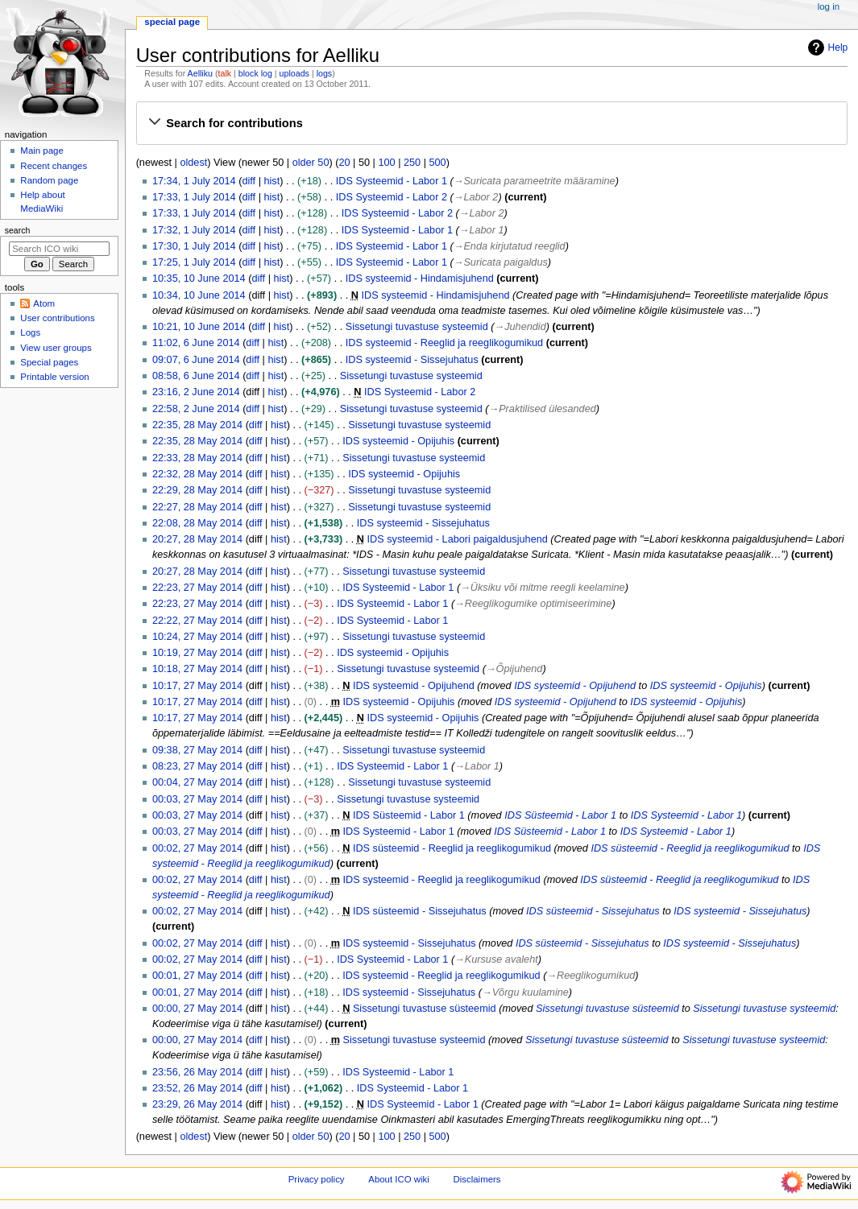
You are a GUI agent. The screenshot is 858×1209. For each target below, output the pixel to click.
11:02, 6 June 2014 (196, 343)
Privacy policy (316, 1179)
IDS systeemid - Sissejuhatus (412, 359)
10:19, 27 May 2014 (197, 652)
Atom (44, 303)
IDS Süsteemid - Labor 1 (409, 815)
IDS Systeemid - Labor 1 (391, 181)
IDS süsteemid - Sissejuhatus (420, 911)
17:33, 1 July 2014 (194, 197)
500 (437, 162)
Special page (172, 22)
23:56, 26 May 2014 (197, 1072)
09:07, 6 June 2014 (196, 359)
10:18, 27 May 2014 (197, 669)
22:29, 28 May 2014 (197, 490)
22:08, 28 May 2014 (197, 523)
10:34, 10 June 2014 (199, 295)
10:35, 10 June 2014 (199, 278)
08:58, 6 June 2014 (196, 376)
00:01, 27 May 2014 (197, 975)
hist (271, 181)
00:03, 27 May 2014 (197, 799)
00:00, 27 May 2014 (197, 1008)
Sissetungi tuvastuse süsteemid (424, 1008)
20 (344, 162)
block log (255, 73)
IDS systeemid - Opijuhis (398, 441)
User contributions (57, 318)
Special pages (49, 362)
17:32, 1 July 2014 (194, 230)
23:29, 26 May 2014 (197, 1104)
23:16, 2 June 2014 (196, 392)
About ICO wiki (398, 1179)
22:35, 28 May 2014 (197, 425)
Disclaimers (477, 1179)
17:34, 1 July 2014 (194, 181)
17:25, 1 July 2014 (194, 262)
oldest (193, 162)
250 (412, 162)
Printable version (54, 377)
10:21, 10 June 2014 (199, 326)
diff (248, 181)
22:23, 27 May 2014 (197, 587)
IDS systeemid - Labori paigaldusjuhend (457, 539)
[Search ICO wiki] (59, 248)
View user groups (55, 348)
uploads (294, 73)
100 (386, 162)
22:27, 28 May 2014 (197, 507)
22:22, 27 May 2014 (197, 620)
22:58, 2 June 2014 (196, 409)
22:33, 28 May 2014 (197, 458)
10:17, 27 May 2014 (197, 685)
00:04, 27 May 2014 (197, 782)
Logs (30, 332)
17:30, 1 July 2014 (194, 246)
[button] (491, 123)
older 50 (311, 162)
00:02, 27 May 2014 (197, 848)
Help (826, 47)
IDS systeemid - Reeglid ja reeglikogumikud (444, 343)
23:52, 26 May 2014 (197, 1088)
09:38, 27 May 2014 (197, 750)
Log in (828, 6)
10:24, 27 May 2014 (197, 636)
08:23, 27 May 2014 (197, 766)
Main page (42, 150)
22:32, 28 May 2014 (197, 474)
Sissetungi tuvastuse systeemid (417, 326)
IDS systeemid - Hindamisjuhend (420, 278)
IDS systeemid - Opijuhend (414, 685)
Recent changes (53, 166)
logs (325, 73)
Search (18, 230)
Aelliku (200, 73)
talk (225, 73)
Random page (49, 180)
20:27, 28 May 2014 (197, 539)
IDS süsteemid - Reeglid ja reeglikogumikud (452, 848)
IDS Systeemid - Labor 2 (391, 197)
